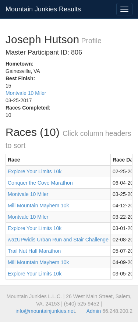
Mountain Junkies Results (43, 9)
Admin (93, 311)
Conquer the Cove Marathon (40, 183)
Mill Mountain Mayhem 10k (38, 205)
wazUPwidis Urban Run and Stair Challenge (58, 240)
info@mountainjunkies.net (45, 311)
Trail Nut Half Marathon (34, 251)
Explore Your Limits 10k (34, 171)
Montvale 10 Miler (26, 93)
